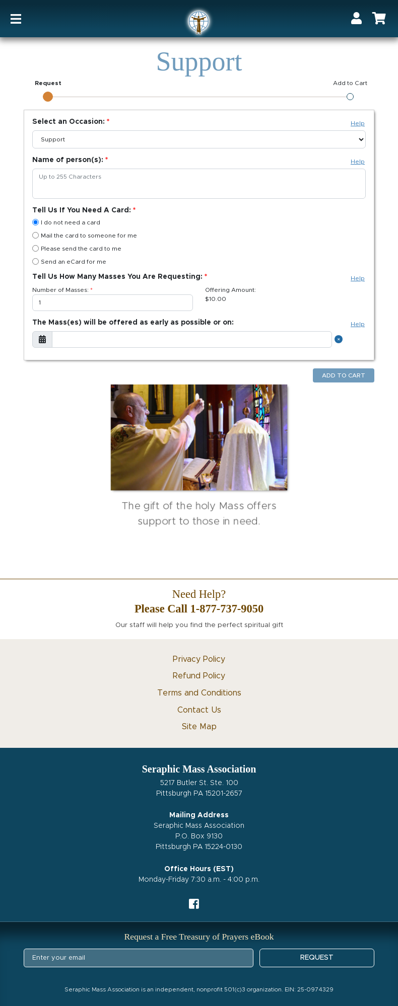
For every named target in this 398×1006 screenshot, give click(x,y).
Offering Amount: (230, 290)
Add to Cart (343, 375)
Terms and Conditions (199, 693)
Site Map (199, 727)
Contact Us (199, 710)
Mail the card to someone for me (84, 235)
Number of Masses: (60, 290)
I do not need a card (66, 222)
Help (358, 123)
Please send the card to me (76, 248)
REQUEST (317, 957)
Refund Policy (199, 676)
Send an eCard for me (69, 261)
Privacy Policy (199, 659)
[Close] (340, 339)
